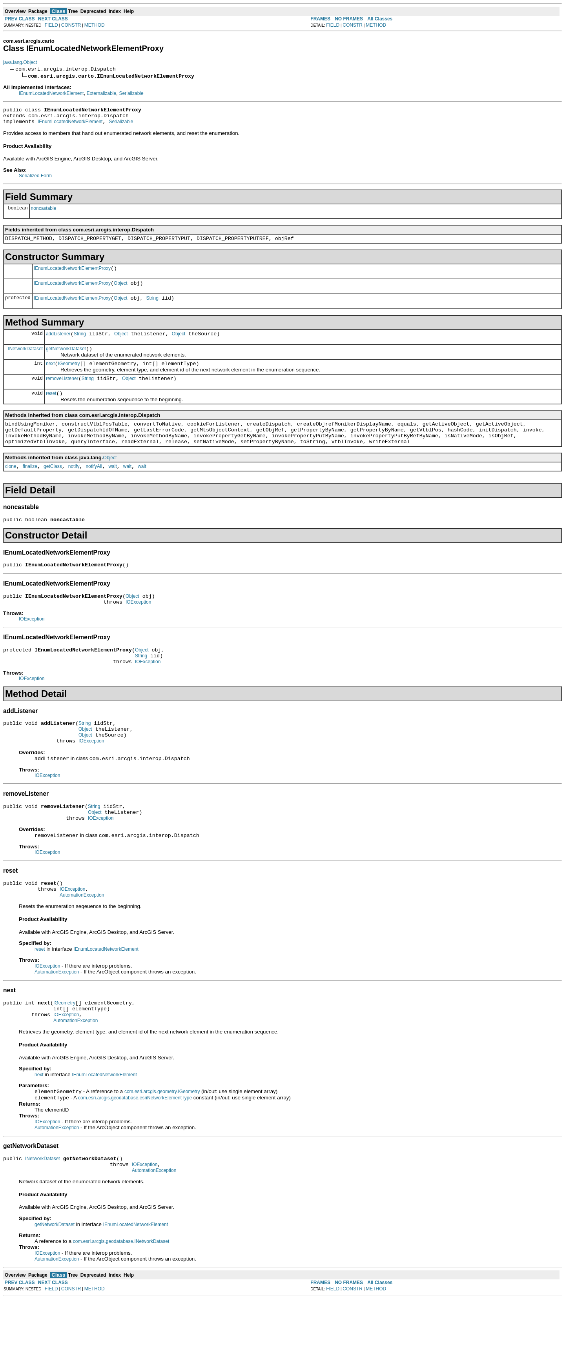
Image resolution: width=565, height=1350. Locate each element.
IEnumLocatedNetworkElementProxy (72, 274)
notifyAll (94, 486)
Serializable (131, 93)
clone (10, 486)
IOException (138, 627)
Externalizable (101, 93)
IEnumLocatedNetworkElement (51, 93)
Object (121, 290)
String (152, 306)
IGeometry (69, 375)
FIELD (51, 25)
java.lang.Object (20, 62)
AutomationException (82, 936)
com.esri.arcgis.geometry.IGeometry (162, 1138)
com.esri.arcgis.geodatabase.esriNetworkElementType (135, 1145)
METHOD (94, 25)
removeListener (62, 391)
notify (74, 486)
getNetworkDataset (66, 359)
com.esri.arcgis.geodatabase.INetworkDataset (121, 1292)
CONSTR (71, 25)
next (50, 375)
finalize (30, 486)
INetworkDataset (25, 359)
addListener (58, 343)
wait (112, 486)
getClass (53, 486)
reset (51, 407)
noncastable (43, 212)
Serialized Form (35, 179)
